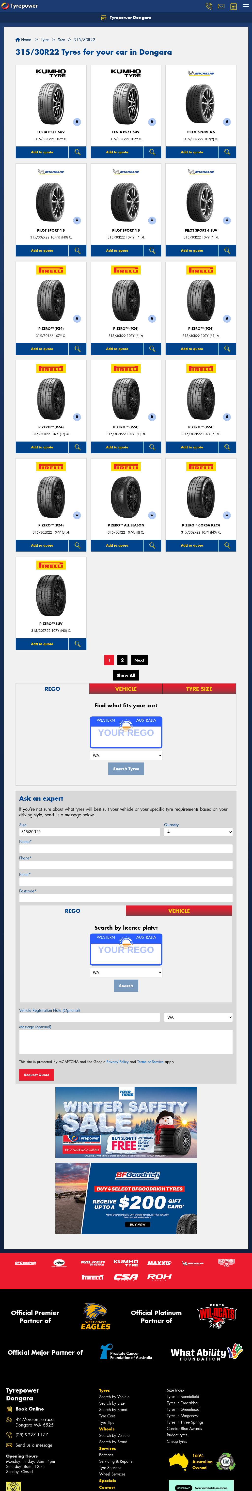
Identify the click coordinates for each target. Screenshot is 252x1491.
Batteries (106, 1455)
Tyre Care (107, 1416)
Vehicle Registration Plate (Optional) (49, 1010)
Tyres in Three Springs (185, 1422)
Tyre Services (110, 1467)
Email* (25, 874)
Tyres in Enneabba (182, 1403)
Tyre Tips (106, 1422)
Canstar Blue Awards (184, 1428)
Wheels (106, 1429)
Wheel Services (112, 1474)
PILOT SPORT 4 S (201, 132)
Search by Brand (113, 1409)
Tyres (104, 1390)
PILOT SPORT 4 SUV (201, 230)
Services (107, 1448)
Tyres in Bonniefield (183, 1396)
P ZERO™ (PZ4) (51, 329)
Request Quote (36, 1075)
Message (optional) (35, 1027)
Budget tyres (177, 1435)
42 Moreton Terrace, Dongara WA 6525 (35, 1422)
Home (23, 39)
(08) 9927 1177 (32, 1435)
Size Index (175, 1390)
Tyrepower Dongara (126, 18)
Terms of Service (150, 1061)
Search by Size (112, 1403)
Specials (107, 1480)
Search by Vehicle (114, 1396)
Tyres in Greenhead (183, 1409)
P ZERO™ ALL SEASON (126, 525)
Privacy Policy (117, 1061)
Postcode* (27, 891)
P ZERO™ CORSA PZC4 (201, 525)
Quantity (171, 824)
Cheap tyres (177, 1441)
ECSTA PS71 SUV (51, 132)
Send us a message (34, 1445)
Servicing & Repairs (115, 1461)
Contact (107, 1487)
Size (22, 824)
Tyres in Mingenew (182, 1415)
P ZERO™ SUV (51, 624)
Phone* (25, 858)
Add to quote (42, 152)
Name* (25, 841)
